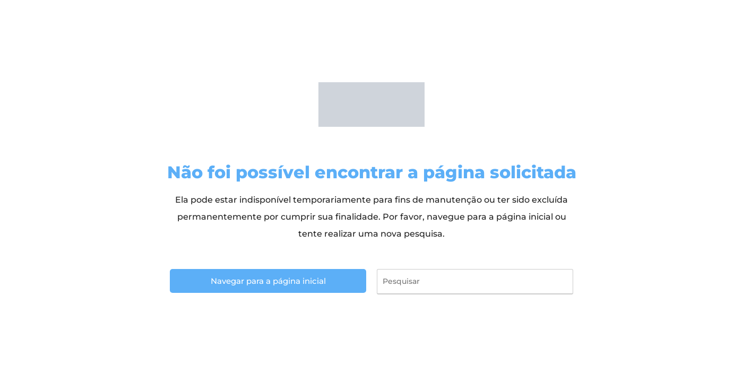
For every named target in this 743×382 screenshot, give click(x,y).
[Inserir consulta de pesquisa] (475, 281)
